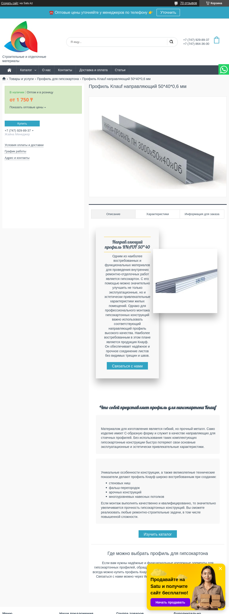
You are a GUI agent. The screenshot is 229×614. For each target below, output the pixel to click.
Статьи (120, 70)
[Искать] (171, 42)
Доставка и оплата (93, 70)
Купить (22, 123)
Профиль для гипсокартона (58, 79)
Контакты (65, 70)
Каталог (26, 70)
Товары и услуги (21, 79)
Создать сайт (9, 3)
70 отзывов (188, 3)
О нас (46, 70)
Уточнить (168, 12)
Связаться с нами (127, 366)
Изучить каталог (158, 534)
